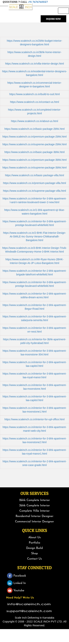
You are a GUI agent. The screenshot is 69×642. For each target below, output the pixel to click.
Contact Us (34, 558)
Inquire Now (53, 18)
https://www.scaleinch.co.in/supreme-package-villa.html (34, 190)
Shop (34, 553)
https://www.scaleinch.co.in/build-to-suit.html (34, 94)
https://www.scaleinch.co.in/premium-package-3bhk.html (34, 159)
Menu (64, 11)
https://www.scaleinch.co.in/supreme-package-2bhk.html (34, 144)
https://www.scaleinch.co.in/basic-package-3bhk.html (34, 152)
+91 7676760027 (38, 1)
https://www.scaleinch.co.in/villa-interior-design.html (34, 63)
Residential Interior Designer (35, 516)
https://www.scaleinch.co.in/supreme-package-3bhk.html (34, 167)
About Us (34, 537)
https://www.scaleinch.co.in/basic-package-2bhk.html (34, 128)
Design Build (34, 548)
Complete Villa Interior (34, 510)
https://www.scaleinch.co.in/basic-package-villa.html (34, 175)
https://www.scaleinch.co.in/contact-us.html (34, 101)
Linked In (16, 583)
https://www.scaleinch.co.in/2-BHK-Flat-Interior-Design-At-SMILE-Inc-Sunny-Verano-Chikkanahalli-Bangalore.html (34, 236)
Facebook (16, 575)
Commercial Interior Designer (34, 521)
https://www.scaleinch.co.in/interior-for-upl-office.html (34, 419)
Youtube (15, 590)
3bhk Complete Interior (34, 505)
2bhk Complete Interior (34, 500)
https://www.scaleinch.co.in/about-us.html (34, 121)
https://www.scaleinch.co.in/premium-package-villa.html (34, 183)
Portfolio (34, 542)
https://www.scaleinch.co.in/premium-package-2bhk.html (34, 136)
